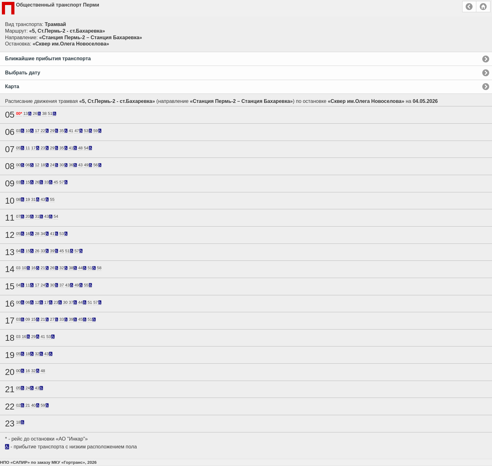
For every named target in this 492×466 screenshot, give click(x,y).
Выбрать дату (22, 72)
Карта (12, 86)
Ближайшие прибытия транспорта (48, 58)
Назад (469, 6)
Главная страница (483, 6)
